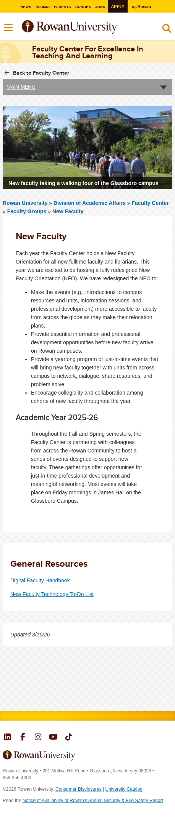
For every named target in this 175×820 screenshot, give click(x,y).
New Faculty (68, 211)
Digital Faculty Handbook (40, 580)
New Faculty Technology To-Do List (52, 594)
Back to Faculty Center (41, 73)
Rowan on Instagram (38, 737)
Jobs (101, 7)
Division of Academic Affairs (90, 203)
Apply (119, 6)
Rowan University (89, 27)
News (23, 7)
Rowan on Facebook (23, 737)
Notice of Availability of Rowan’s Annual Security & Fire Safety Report (93, 800)
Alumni (40, 7)
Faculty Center (150, 203)
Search (166, 30)
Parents (61, 7)
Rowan (144, 6)
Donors (83, 7)
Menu (9, 27)
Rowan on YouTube (53, 737)
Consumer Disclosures (78, 789)
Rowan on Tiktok (68, 737)
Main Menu (21, 87)
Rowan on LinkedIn (7, 737)
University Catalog (124, 789)
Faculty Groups (27, 211)
